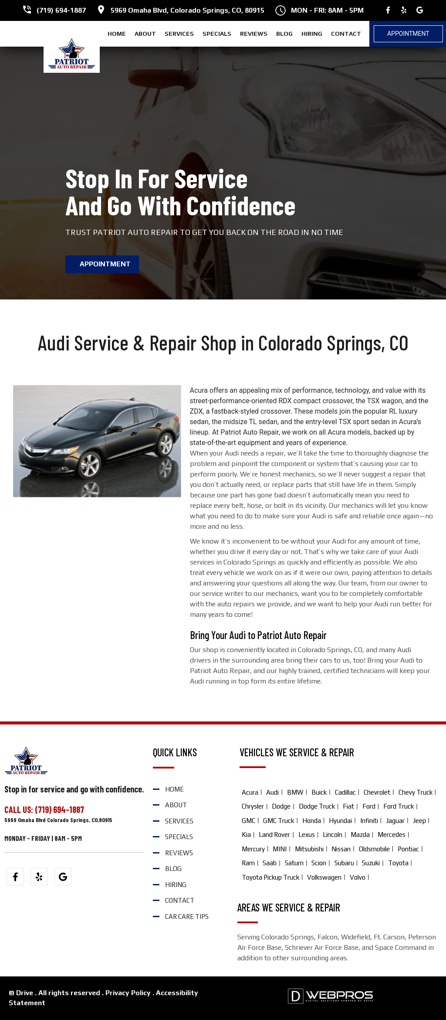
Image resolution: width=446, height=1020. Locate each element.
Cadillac (345, 792)
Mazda (360, 834)
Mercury (253, 849)
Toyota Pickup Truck (270, 877)
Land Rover (274, 834)
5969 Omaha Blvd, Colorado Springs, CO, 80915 (187, 10)
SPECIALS (217, 33)
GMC (248, 820)
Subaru (344, 863)
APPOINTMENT (105, 264)
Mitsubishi (309, 849)
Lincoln (332, 834)
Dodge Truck (317, 806)
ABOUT (145, 33)
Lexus (306, 834)
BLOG (284, 33)
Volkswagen (324, 877)
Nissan (341, 849)
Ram (248, 863)
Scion (318, 863)
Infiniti (369, 820)
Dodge (281, 806)
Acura (250, 792)
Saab (270, 863)
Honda (311, 820)
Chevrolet (377, 792)
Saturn (294, 863)
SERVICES (179, 33)
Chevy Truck (415, 792)
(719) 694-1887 (61, 10)
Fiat (348, 806)
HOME (117, 33)
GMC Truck (278, 820)
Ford (368, 806)
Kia (246, 834)
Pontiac (408, 849)
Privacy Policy (128, 993)
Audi (272, 792)
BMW (295, 792)
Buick (319, 792)
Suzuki (371, 863)
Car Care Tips (187, 916)
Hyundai (340, 820)
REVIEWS (253, 33)
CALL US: (19, 809)
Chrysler (253, 806)
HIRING (311, 33)
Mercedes (391, 834)
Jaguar (395, 820)
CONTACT (346, 33)
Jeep (419, 820)
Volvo (357, 877)
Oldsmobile (374, 849)
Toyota (398, 863)
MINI (280, 849)
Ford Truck (398, 806)
